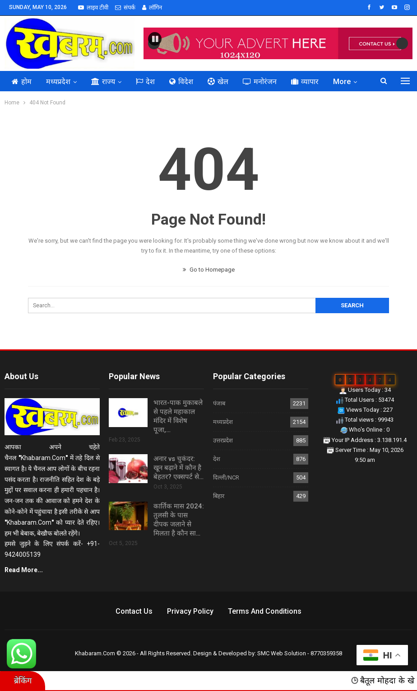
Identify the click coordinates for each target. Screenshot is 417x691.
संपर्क (125, 7)
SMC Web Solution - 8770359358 (299, 653)
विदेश (181, 81)
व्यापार (305, 81)
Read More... (24, 569)
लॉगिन (152, 7)
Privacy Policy (190, 611)
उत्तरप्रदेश (223, 440)
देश (145, 81)
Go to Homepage (209, 269)
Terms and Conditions (264, 611)
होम (22, 81)
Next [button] (402, 43)
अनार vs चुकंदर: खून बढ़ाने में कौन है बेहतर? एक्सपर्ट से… (178, 468)
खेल (218, 81)
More (342, 81)
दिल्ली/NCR (226, 477)
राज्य (103, 81)
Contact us (134, 611)
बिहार (218, 496)
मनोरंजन (260, 81)
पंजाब (219, 403)
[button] (155, 39)
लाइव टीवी (93, 7)
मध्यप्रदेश (58, 81)
